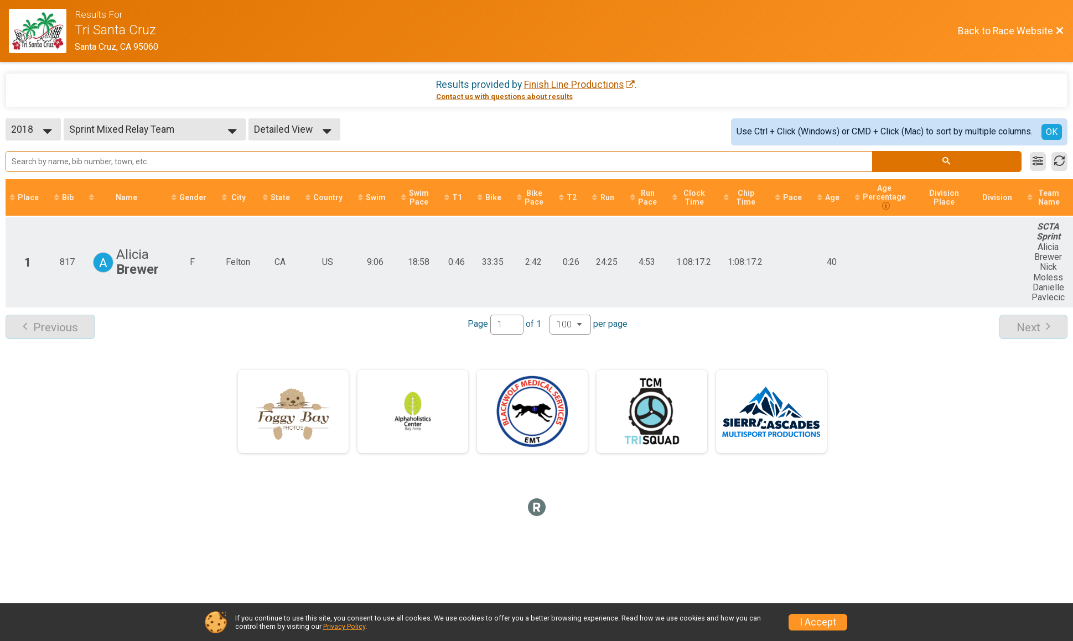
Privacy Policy (344, 626)
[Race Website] (42, 31)
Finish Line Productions (574, 84)
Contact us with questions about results (504, 96)
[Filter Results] (1038, 161)
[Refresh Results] (1059, 161)
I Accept (818, 622)
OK (1052, 132)
